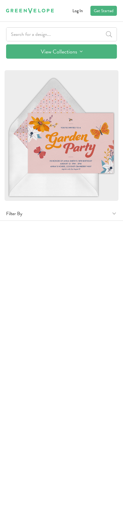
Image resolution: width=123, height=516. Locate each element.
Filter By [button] (14, 213)
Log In (77, 11)
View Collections (62, 51)
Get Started (104, 11)
